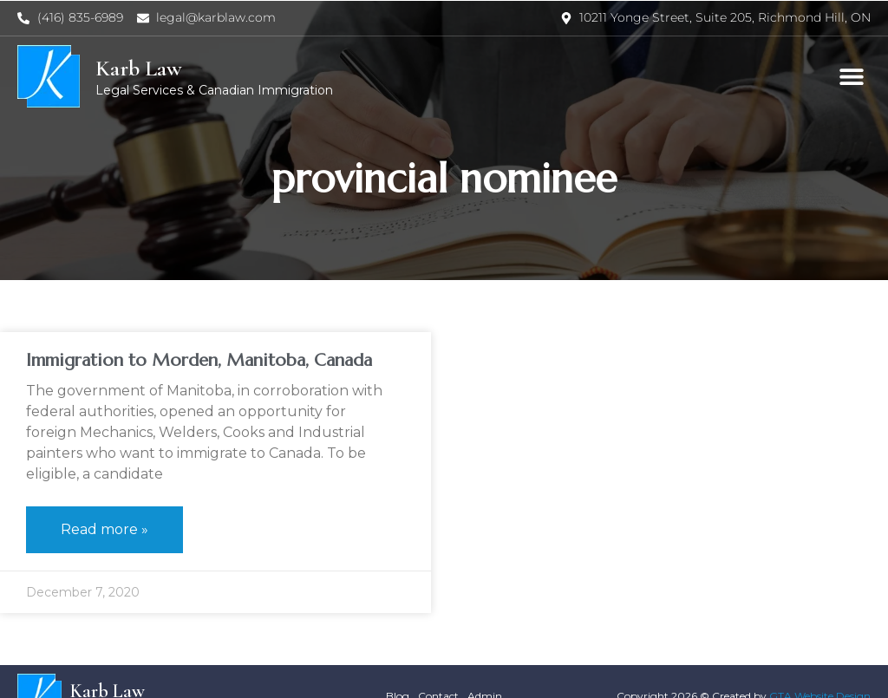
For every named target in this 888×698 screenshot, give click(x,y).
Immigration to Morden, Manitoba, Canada (199, 360)
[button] (851, 76)
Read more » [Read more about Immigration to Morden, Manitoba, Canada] (104, 529)
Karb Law (138, 68)
